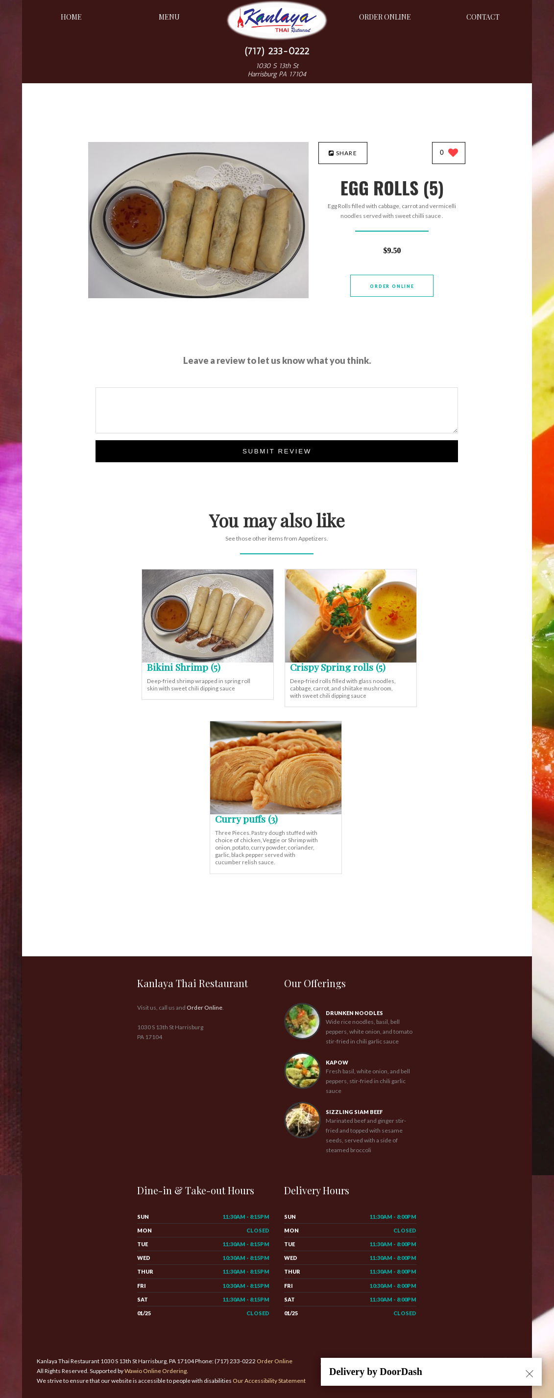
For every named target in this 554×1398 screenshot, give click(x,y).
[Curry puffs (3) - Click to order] (275, 812)
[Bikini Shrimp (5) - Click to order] (207, 660)
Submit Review (277, 451)
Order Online (385, 17)
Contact (483, 17)
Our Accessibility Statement (269, 1380)
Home (71, 17)
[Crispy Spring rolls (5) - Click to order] (350, 660)
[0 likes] (448, 153)
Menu (169, 17)
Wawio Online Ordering (155, 1370)
